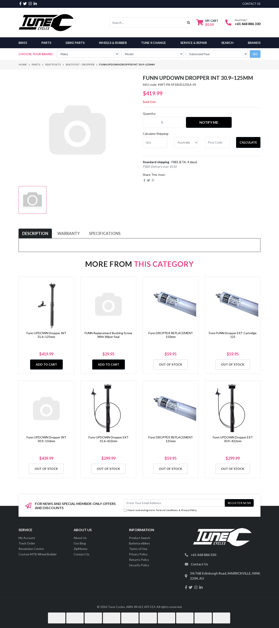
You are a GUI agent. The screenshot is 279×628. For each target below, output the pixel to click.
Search (227, 42)
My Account (27, 538)
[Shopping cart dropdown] (207, 23)
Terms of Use (138, 549)
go (255, 54)
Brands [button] (254, 42)
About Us (80, 538)
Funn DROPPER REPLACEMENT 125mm (170, 439)
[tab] (35, 233)
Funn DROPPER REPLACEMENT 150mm (170, 335)
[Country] (186, 142)
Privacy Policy (189, 510)
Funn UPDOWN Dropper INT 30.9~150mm (46, 439)
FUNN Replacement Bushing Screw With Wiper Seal (108, 335)
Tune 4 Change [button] (153, 42)
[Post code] (217, 142)
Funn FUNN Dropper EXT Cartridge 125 (233, 335)
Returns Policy (139, 559)
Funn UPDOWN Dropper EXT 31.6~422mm (108, 439)
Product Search (139, 538)
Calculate (248, 142)
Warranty (68, 233)
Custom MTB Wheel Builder (38, 554)
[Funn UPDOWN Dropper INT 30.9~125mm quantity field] (163, 122)
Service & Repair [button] (193, 42)
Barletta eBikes (139, 543)
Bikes (23, 42)
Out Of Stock (170, 364)
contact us (251, 3)
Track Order (27, 543)
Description (35, 233)
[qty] (155, 142)
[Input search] (147, 22)
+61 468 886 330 (247, 24)
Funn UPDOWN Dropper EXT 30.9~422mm (233, 439)
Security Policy (139, 565)
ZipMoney (80, 549)
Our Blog (80, 543)
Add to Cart (46, 364)
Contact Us (81, 554)
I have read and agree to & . (160, 510)
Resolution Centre (31, 549)
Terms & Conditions (167, 510)
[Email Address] (174, 503)
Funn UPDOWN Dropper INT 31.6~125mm (46, 335)
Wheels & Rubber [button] (113, 42)
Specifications (105, 233)
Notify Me (208, 122)
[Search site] (188, 22)
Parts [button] (46, 42)
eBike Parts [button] (75, 42)
